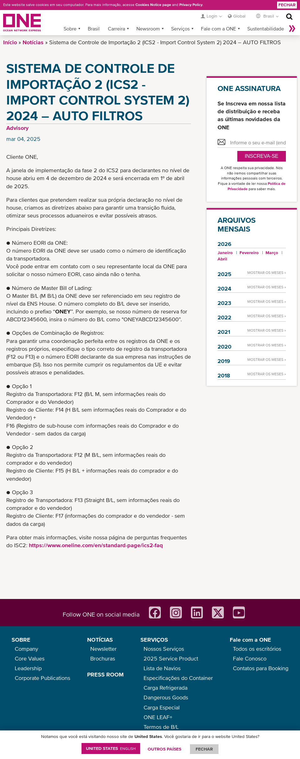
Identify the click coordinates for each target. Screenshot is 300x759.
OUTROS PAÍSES (164, 748)
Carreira (116, 28)
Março (272, 252)
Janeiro (225, 252)
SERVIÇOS (154, 639)
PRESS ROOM (105, 674)
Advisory (17, 128)
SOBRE (21, 639)
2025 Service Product (171, 658)
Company (26, 648)
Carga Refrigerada (165, 687)
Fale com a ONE (218, 28)
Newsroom (148, 28)
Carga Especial (162, 707)
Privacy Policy (191, 5)
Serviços (180, 28)
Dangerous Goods (166, 697)
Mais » (292, 28)
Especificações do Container (178, 678)
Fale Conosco (249, 658)
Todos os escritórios (257, 648)
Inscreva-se (261, 156)
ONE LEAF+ (158, 717)
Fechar (287, 4)
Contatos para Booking (260, 668)
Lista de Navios (162, 668)
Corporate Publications (42, 678)
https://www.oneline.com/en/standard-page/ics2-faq (96, 545)
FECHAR (204, 748)
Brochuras (102, 658)
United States (111, 748)
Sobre (70, 28)
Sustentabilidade (265, 28)
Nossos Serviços (164, 648)
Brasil (94, 28)
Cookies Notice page (153, 5)
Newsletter (103, 648)
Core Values (30, 658)
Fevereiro (249, 252)
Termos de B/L (161, 727)
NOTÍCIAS (100, 639)
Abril (222, 258)
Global (239, 16)
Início (10, 42)
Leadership (28, 668)
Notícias (33, 42)
